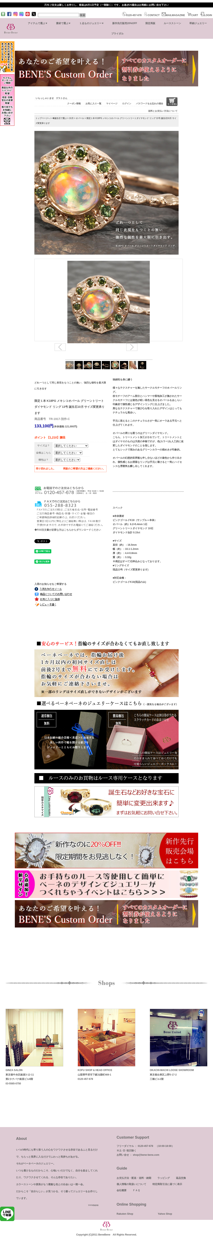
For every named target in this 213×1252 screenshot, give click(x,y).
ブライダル (117, 33)
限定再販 (150, 23)
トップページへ (42, 118)
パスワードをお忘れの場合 (149, 103)
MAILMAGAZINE (173, 15)
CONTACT (152, 15)
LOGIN (206, 15)
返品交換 (181, 1178)
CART (192, 15)
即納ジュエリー (198, 23)
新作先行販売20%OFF (124, 23)
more (95, 1205)
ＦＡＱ (136, 1190)
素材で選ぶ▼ (63, 23)
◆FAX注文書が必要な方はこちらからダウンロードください (67, 529)
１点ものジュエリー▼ (91, 23)
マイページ (111, 103)
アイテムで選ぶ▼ (38, 23)
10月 (71, 118)
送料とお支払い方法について (163, 111)
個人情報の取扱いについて (131, 1184)
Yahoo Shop (165, 1213)
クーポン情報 (74, 103)
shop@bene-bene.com (146, 1154)
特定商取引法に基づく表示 (167, 1184)
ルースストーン (172, 23)
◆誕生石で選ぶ (59, 118)
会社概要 (121, 1190)
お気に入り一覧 (93, 103)
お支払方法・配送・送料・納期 (134, 1178)
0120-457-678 (132, 15)
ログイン (126, 103)
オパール (80, 118)
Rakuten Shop (125, 1213)
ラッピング (163, 1178)
